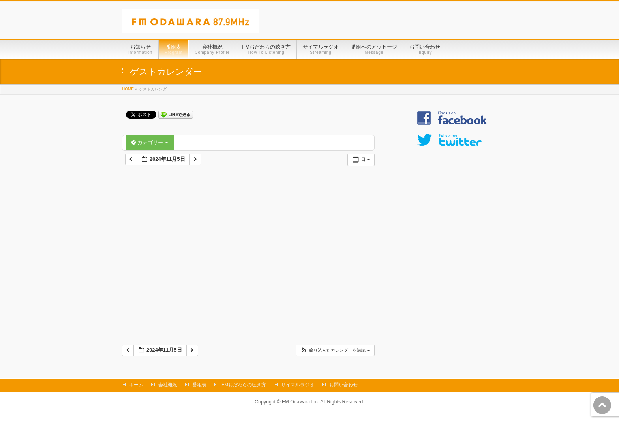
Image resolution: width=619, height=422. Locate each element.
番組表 (199, 385)
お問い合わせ (343, 385)
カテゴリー (149, 142)
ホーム (136, 385)
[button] (335, 350)
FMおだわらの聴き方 (243, 385)
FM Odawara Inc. (300, 402)
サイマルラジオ (297, 385)
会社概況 (167, 385)
